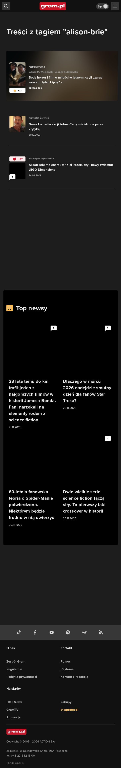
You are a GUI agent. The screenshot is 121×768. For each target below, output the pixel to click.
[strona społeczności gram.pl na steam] (85, 632)
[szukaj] (6, 6)
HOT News (14, 702)
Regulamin (14, 669)
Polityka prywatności (21, 676)
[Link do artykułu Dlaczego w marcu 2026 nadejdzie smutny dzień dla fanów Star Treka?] (88, 367)
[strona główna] (53, 6)
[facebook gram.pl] (36, 632)
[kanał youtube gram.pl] (52, 632)
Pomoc (66, 661)
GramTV (12, 709)
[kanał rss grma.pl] (101, 632)
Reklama (67, 669)
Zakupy (66, 702)
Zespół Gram (16, 661)
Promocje (13, 717)
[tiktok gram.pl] (19, 632)
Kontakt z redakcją (74, 676)
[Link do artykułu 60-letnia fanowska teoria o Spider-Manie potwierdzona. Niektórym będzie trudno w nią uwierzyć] (33, 480)
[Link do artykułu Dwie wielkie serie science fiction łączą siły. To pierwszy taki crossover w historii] (88, 477)
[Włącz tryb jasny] (102, 6)
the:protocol (69, 709)
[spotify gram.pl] (68, 632)
